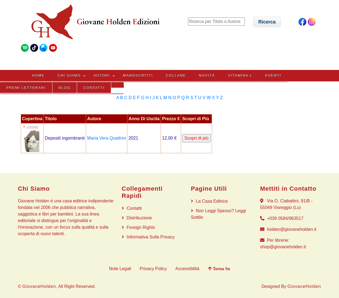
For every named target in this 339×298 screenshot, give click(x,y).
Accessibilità (187, 268)
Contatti (94, 87)
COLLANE (176, 75)
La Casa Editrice (212, 201)
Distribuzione (139, 218)
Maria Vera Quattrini (106, 138)
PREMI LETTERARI (26, 87)
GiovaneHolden (39, 286)
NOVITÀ (207, 75)
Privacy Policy (153, 268)
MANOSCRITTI (138, 75)
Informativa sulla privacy (151, 237)
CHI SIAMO (69, 75)
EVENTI (273, 75)
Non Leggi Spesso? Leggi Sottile (218, 214)
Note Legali (120, 268)
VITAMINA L (240, 75)
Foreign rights (141, 227)
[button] (267, 22)
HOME (38, 75)
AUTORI (102, 75)
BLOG (65, 87)
